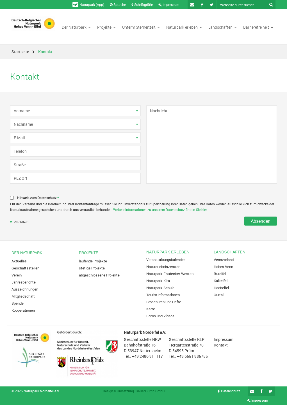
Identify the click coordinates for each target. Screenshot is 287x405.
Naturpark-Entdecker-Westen (169, 273)
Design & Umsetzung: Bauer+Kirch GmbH (134, 391)
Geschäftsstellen (25, 268)
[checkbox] (143, 198)
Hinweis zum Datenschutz (38, 198)
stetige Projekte (92, 268)
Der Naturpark (76, 27)
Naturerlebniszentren (163, 266)
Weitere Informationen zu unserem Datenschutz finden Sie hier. (160, 209)
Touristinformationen (163, 294)
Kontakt (221, 345)
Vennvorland (224, 259)
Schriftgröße (142, 4)
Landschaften (222, 27)
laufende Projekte (93, 261)
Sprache (118, 4)
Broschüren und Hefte (163, 301)
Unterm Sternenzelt (141, 27)
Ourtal (219, 294)
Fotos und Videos (160, 315)
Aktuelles (19, 261)
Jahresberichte (24, 282)
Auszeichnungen (25, 289)
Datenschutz (229, 391)
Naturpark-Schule (160, 287)
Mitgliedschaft (23, 296)
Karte (150, 308)
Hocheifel (221, 287)
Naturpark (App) (88, 4)
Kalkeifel (220, 280)
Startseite (20, 51)
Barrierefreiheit (258, 27)
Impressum (168, 4)
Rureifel (220, 273)
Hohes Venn (223, 266)
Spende (18, 303)
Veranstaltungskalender (165, 259)
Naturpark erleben (184, 27)
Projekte (106, 27)
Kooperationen (23, 310)
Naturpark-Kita (158, 280)
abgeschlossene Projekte (99, 275)
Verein (17, 275)
